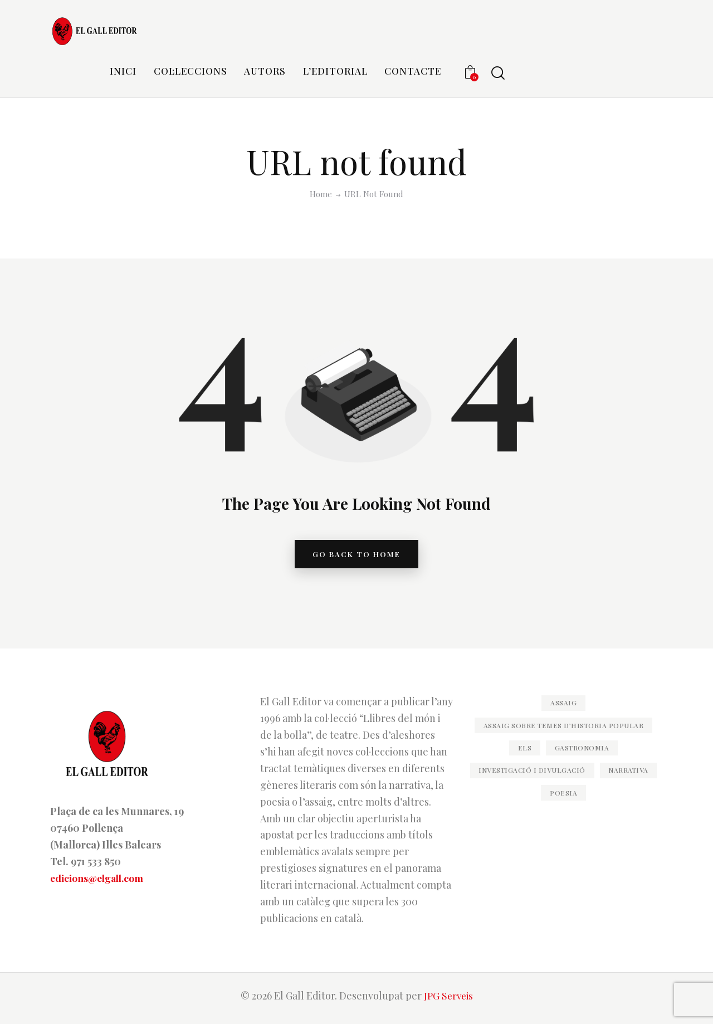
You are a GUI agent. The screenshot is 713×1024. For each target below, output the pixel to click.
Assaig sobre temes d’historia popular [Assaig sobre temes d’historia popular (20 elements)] (563, 733)
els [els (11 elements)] (519, 761)
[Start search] (498, 73)
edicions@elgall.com (99, 882)
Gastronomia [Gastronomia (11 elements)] (585, 761)
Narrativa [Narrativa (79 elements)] (533, 806)
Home (321, 194)
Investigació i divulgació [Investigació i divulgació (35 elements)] (563, 783)
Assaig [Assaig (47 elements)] (563, 707)
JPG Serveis (448, 1000)
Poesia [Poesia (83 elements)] (600, 806)
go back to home (356, 556)
